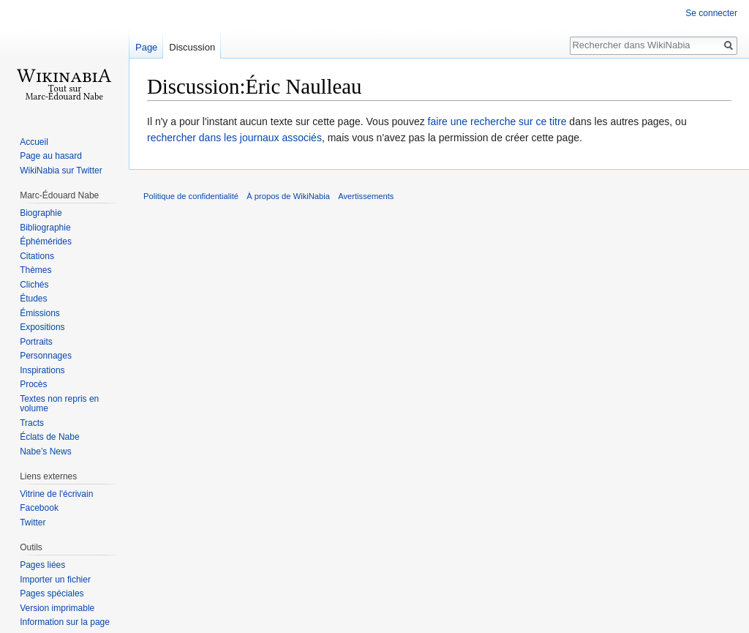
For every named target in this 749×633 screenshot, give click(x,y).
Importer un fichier (55, 579)
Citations (37, 256)
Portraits (36, 342)
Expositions (42, 327)
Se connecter (711, 13)
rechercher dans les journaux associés (234, 137)
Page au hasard (51, 156)
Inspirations (42, 370)
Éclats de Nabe (49, 437)
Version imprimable (57, 608)
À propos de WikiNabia (288, 196)
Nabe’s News (45, 451)
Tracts (32, 423)
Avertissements (366, 196)
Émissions (40, 313)
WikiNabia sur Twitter (61, 170)
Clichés (34, 285)
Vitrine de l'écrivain (56, 494)
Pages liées (42, 565)
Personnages (46, 356)
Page (146, 47)
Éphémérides (46, 241)
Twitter (32, 522)
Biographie (40, 213)
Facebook (39, 508)
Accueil (34, 142)
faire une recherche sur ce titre (497, 121)
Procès (33, 384)
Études (33, 298)
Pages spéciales (51, 593)
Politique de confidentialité (190, 196)
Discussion (192, 47)
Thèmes (35, 270)
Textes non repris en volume (59, 404)
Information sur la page (65, 622)
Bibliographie (45, 227)
